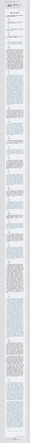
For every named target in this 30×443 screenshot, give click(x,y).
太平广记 (12, 1)
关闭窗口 (19, 436)
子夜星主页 (6, 1)
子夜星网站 (15, 438)
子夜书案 (9, 1)
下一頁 (23, 10)
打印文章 (22, 436)
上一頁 (21, 10)
